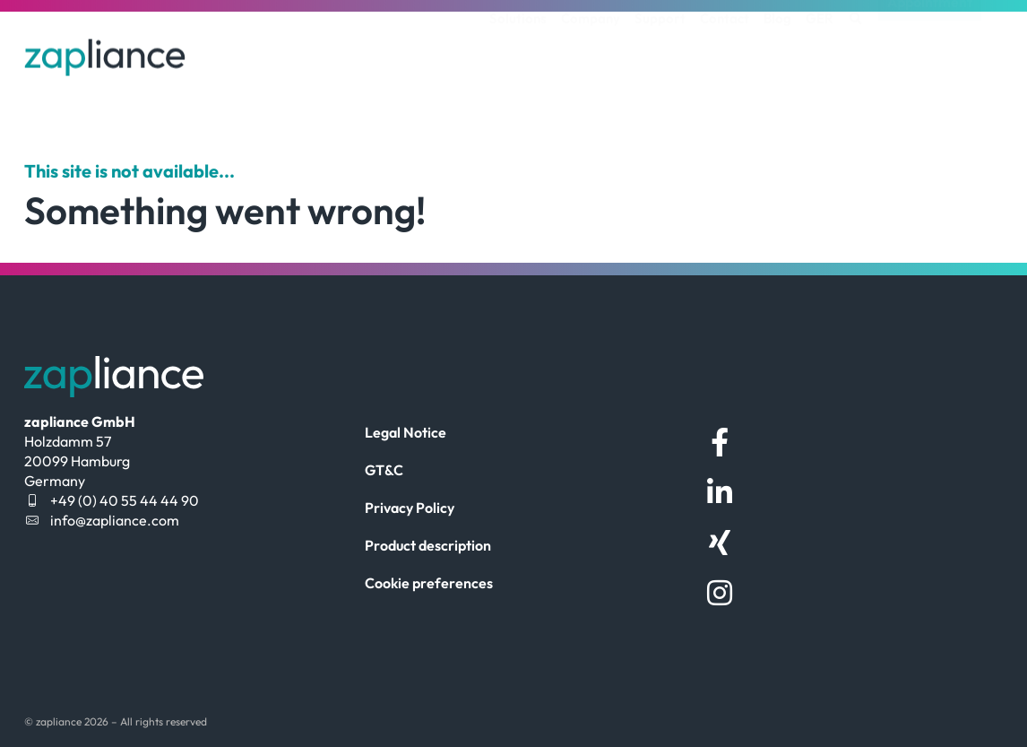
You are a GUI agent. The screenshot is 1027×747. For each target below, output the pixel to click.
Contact (724, 48)
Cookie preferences (429, 583)
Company (590, 48)
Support (660, 48)
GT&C (384, 470)
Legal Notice (405, 432)
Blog (777, 48)
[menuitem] (819, 49)
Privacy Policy (409, 508)
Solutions (518, 48)
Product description (428, 545)
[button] (855, 50)
